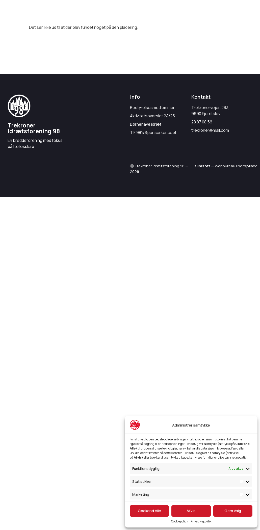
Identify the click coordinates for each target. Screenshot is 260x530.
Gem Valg (232, 510)
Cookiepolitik (179, 521)
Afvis (191, 510)
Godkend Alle (149, 510)
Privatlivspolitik (201, 521)
